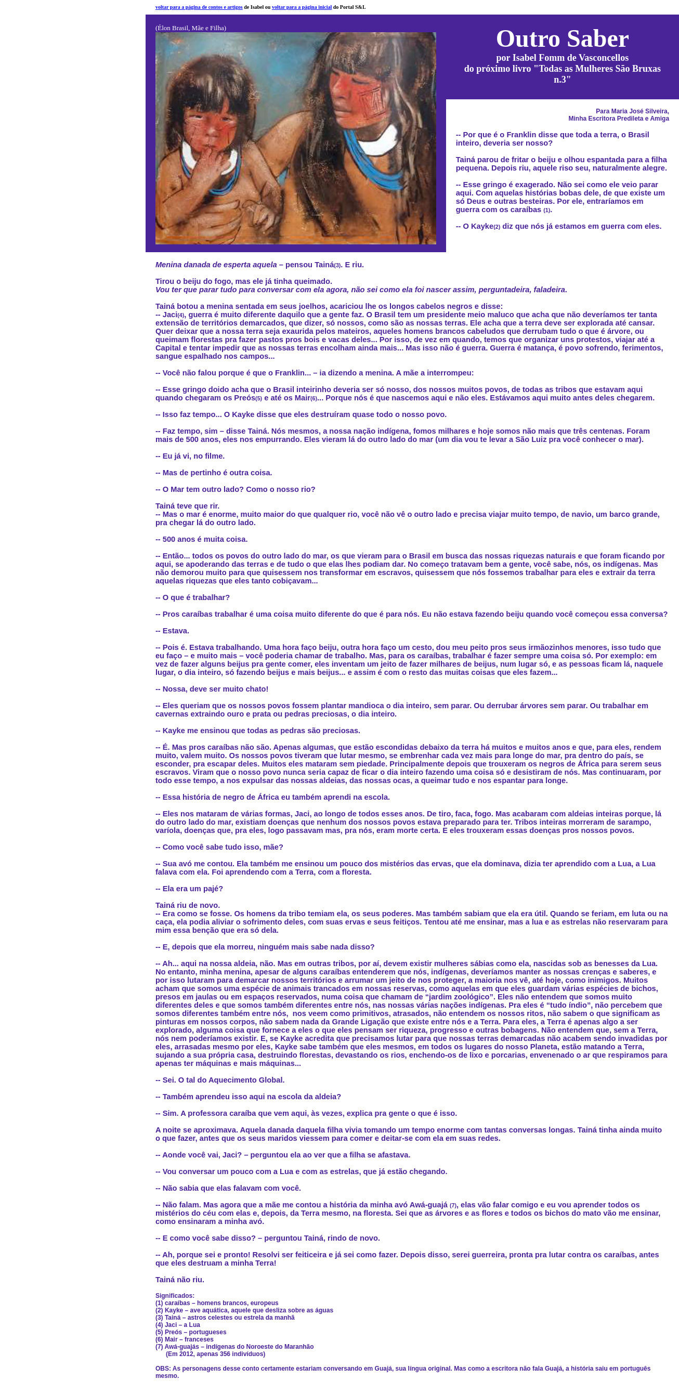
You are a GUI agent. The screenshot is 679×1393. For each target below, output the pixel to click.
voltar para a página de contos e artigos (199, 7)
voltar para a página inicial (302, 7)
